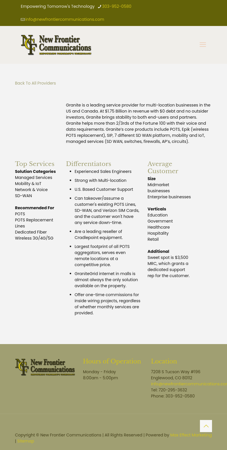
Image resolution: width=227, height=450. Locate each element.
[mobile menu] (203, 45)
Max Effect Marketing (191, 435)
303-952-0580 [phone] (116, 6)
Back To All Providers (35, 83)
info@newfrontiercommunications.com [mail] (64, 19)
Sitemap (25, 441)
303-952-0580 (180, 396)
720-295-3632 (172, 390)
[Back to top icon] (206, 426)
